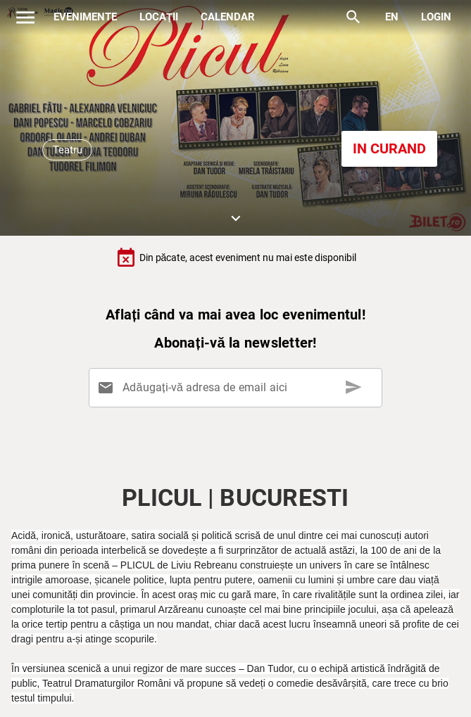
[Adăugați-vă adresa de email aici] (238, 387)
